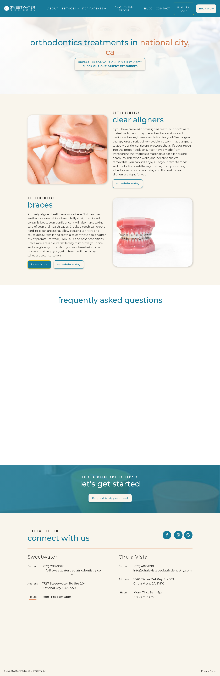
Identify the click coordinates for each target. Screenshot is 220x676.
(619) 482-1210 (143, 566)
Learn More (39, 264)
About (52, 8)
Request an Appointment (110, 498)
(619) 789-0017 (53, 566)
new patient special (124, 8)
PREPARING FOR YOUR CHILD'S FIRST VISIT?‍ (110, 64)
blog (148, 8)
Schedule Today (127, 183)
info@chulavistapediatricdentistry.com (162, 570)
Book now (206, 8)
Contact (163, 8)
